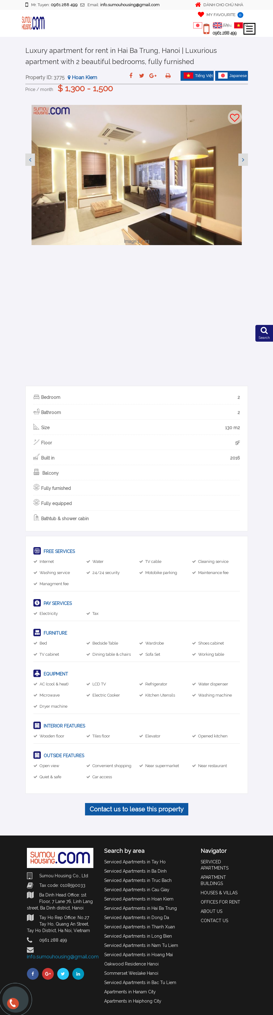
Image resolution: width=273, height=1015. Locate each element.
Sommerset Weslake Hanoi (131, 973)
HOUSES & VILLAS (219, 892)
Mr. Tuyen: (51, 5)
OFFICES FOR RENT (220, 902)
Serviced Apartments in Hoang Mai (138, 954)
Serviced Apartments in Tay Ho (135, 861)
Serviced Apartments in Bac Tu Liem (140, 982)
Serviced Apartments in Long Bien (138, 936)
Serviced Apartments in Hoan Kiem (138, 898)
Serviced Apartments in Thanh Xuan (139, 926)
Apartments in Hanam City (130, 991)
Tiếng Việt (198, 75)
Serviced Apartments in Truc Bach (138, 880)
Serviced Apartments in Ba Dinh (135, 871)
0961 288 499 (224, 33)
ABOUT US (211, 911)
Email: (120, 4)
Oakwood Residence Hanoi (131, 963)
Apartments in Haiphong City (132, 1001)
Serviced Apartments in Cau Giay (136, 889)
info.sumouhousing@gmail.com (63, 957)
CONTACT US (214, 920)
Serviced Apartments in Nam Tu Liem (141, 945)
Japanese (232, 75)
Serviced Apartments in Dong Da (136, 917)
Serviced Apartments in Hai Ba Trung (140, 908)
